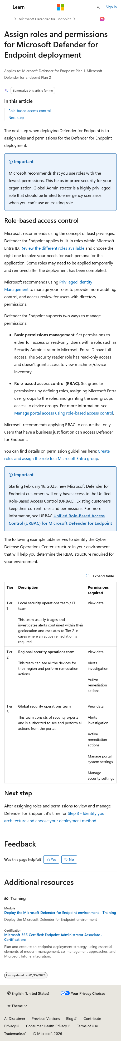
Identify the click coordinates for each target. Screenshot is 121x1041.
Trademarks (13, 1033)
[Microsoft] (60, 7)
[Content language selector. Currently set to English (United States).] (28, 993)
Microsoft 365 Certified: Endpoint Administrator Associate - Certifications (53, 937)
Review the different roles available (52, 248)
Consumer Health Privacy (46, 1025)
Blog (69, 1018)
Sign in (111, 6)
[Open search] (98, 7)
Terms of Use (87, 1025)
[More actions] (112, 19)
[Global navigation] (5, 7)
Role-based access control (29, 110)
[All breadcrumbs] (8, 19)
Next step (16, 117)
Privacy (10, 1025)
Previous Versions (46, 1018)
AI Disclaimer (14, 1018)
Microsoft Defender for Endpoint (44, 18)
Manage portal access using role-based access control (63, 413)
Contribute (92, 1018)
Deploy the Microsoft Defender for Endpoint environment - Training (60, 912)
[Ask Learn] (102, 19)
